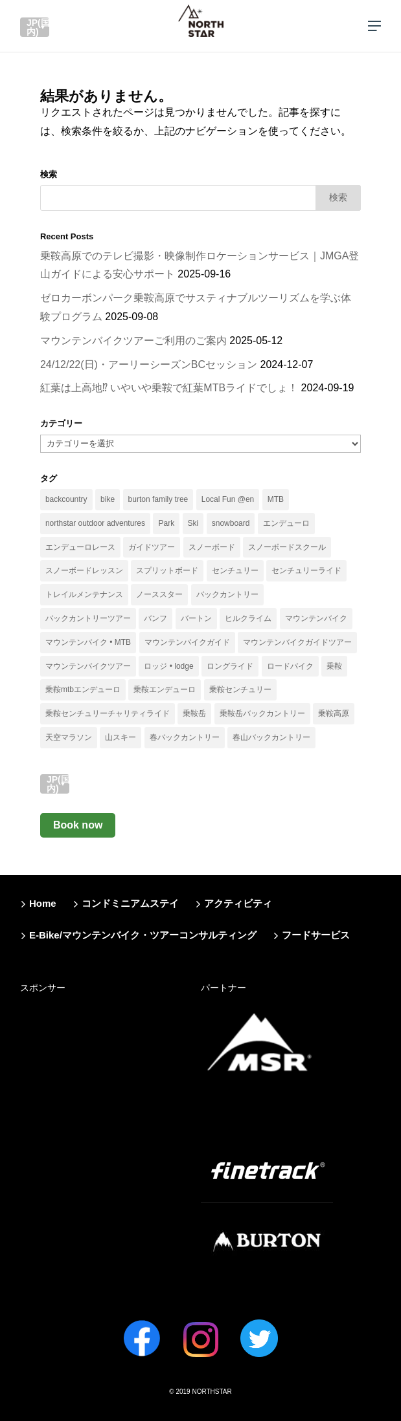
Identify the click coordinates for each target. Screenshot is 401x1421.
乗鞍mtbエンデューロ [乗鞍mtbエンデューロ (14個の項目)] (82, 689)
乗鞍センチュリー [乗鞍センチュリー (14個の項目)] (240, 689)
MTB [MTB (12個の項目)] (276, 499)
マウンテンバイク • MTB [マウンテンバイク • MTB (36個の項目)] (88, 642)
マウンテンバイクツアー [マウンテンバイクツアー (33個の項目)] (88, 666)
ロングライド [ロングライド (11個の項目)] (230, 666)
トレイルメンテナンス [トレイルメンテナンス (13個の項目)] (84, 594)
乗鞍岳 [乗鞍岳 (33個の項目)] (194, 713)
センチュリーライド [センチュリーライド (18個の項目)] (306, 570)
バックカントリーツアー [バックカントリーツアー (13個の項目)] (88, 618)
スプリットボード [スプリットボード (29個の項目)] (167, 570)
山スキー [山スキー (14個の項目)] (120, 737)
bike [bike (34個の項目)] (107, 499)
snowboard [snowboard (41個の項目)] (231, 523)
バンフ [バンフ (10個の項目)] (155, 618)
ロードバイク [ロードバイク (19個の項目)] (290, 666)
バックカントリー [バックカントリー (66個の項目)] (227, 594)
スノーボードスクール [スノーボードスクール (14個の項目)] (287, 547)
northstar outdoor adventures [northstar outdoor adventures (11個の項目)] (95, 523)
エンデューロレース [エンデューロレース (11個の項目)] (80, 547)
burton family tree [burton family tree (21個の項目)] (158, 499)
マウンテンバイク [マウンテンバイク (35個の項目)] (316, 618)
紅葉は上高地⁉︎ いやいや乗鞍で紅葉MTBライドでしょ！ (169, 387)
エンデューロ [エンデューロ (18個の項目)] (286, 523)
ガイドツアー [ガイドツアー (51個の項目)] (151, 547)
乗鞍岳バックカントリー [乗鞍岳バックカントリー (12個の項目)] (262, 713)
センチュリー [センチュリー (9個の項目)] (235, 570)
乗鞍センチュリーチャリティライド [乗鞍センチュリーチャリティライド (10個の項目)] (107, 713)
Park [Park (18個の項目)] (166, 523)
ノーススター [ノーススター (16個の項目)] (159, 594)
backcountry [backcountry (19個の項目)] (66, 499)
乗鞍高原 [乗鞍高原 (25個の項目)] (333, 713)
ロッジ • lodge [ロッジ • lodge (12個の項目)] (168, 666)
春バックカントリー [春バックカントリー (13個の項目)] (185, 737)
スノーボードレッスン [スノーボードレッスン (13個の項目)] (84, 570)
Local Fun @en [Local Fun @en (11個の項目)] (228, 499)
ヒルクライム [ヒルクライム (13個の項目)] (248, 618)
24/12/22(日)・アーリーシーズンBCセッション (148, 364)
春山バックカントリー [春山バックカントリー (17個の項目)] (271, 737)
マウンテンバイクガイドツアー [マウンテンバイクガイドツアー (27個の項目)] (297, 642)
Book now (77, 824)
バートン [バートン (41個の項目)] (196, 618)
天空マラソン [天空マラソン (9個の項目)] (68, 737)
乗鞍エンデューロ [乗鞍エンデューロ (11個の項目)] (164, 689)
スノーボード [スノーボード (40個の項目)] (212, 547)
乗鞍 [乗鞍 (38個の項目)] (334, 666)
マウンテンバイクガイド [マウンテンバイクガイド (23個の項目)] (187, 642)
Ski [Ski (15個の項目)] (193, 523)
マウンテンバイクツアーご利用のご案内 (133, 340)
